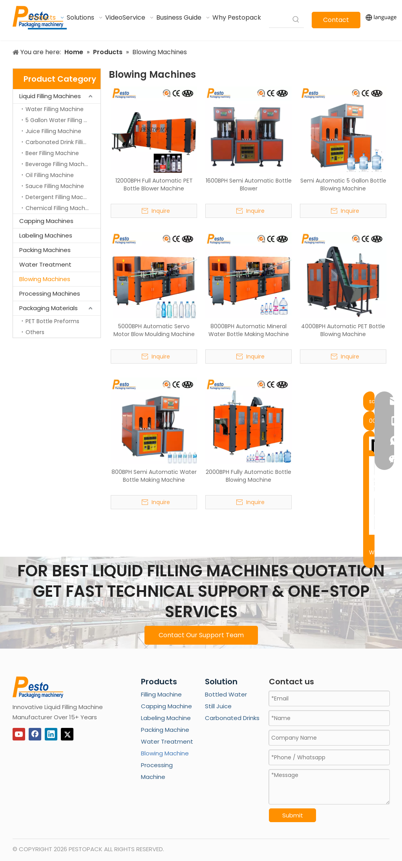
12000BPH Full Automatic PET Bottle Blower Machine (154, 184)
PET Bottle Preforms (52, 321)
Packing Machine (165, 730)
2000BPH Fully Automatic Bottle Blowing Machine (248, 476)
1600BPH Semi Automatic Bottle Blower (249, 184)
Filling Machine (161, 694)
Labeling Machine (166, 718)
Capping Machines (46, 221)
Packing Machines (45, 250)
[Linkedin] (51, 734)
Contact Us (336, 21)
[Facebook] (35, 734)
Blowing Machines (44, 279)
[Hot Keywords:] (296, 19)
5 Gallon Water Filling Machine (63, 120)
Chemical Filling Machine (59, 208)
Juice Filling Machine (53, 131)
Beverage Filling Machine (59, 164)
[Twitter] (67, 734)
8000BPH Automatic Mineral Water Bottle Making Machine (248, 330)
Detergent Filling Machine (60, 197)
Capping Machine (166, 706)
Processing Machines (49, 293)
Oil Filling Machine (50, 175)
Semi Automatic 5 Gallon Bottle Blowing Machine (343, 184)
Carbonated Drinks (232, 718)
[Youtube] (19, 734)
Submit (292, 815)
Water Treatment (45, 264)
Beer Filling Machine (52, 153)
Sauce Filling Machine (55, 186)
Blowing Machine (165, 753)
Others (35, 332)
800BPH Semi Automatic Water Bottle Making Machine (154, 476)
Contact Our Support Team (201, 635)
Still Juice (218, 706)
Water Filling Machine (55, 109)
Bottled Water (226, 694)
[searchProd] (278, 19)
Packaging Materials (48, 308)
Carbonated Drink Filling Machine (63, 142)
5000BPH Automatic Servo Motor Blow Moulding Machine (154, 330)
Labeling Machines (45, 235)
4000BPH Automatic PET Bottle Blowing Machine (343, 330)
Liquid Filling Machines (50, 96)
